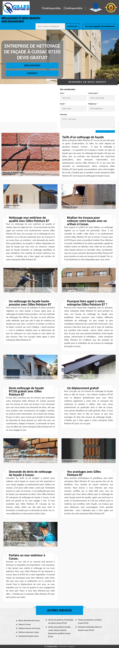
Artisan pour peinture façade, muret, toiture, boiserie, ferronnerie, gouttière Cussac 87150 (59, 632)
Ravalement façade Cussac (29, 636)
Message (63, 114)
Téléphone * (93, 104)
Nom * (62, 93)
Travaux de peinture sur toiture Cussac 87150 (90, 621)
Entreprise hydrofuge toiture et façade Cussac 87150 (90, 628)
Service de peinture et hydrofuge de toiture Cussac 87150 (60, 621)
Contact (32, 73)
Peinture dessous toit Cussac (29, 628)
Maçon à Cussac (25, 624)
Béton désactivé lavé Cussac (29, 620)
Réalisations (32, 65)
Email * (63, 104)
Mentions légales (67, 646)
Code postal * (93, 93)
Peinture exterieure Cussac (29, 632)
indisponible (52, 8)
